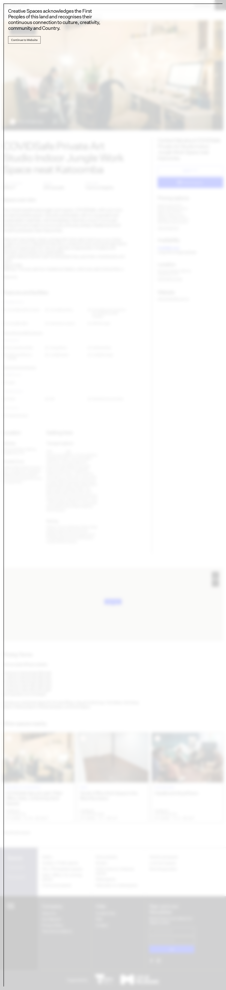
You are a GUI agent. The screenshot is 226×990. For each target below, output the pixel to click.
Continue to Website (24, 40)
